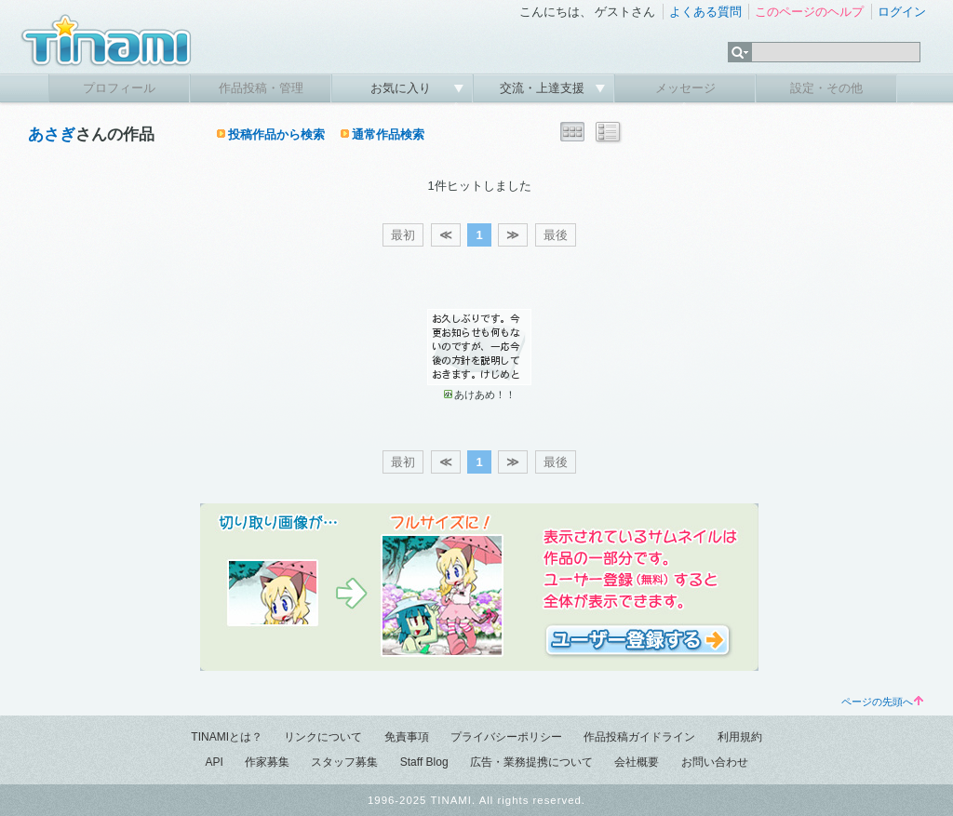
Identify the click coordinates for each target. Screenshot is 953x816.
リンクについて (323, 736)
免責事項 (406, 736)
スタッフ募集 (344, 762)
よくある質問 (705, 12)
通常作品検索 (388, 134)
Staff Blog (424, 762)
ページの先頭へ (882, 701)
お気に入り (402, 88)
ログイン (902, 12)
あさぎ (51, 134)
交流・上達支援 (544, 88)
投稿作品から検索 (276, 134)
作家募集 (267, 762)
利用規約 (740, 736)
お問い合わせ (714, 762)
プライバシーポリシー (506, 736)
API (213, 762)
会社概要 (636, 762)
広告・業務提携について (531, 762)
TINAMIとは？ (226, 736)
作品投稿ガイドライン (639, 736)
